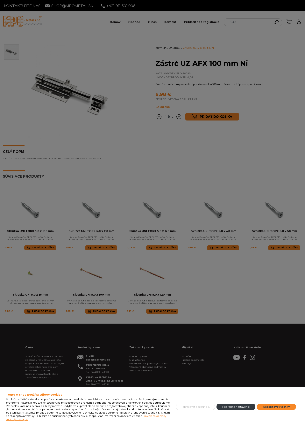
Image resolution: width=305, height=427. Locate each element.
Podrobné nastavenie (236, 406)
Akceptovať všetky (276, 406)
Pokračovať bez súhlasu (195, 406)
